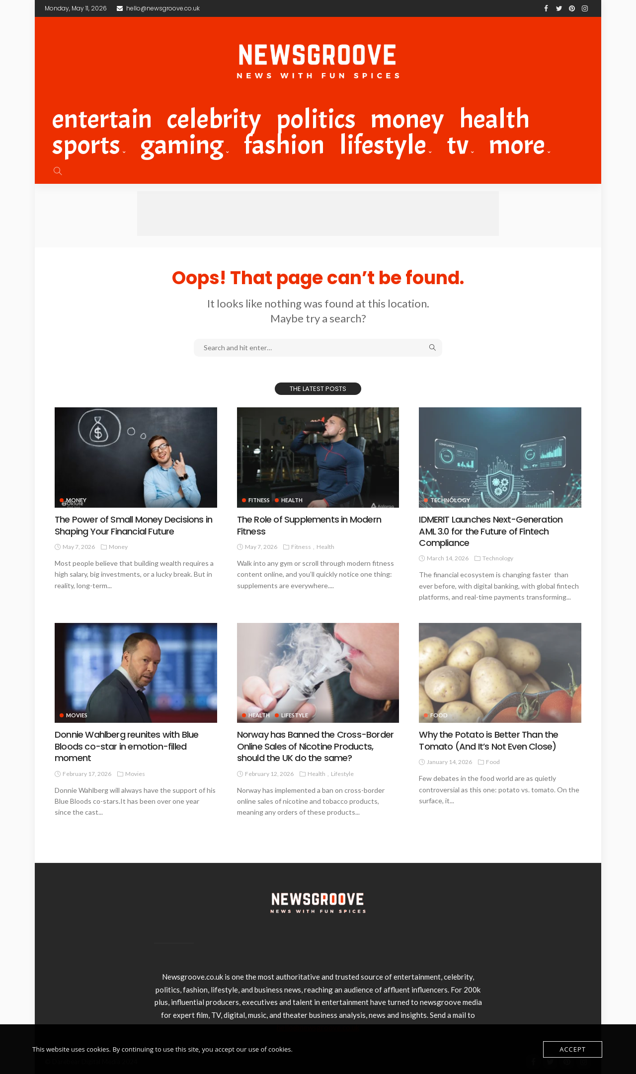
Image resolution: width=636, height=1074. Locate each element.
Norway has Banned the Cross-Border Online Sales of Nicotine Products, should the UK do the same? (315, 746)
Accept (572, 1049)
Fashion (284, 145)
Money (407, 119)
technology (497, 558)
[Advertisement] (318, 213)
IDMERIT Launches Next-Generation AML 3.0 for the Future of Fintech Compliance (490, 531)
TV (458, 145)
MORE (517, 145)
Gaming (182, 145)
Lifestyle (382, 145)
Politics (316, 119)
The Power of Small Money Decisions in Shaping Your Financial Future (133, 525)
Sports (86, 145)
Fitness (259, 500)
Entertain (102, 119)
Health (494, 119)
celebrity (214, 119)
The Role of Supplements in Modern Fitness (309, 525)
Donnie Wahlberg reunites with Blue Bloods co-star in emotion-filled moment (126, 746)
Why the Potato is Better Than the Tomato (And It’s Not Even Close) (488, 740)
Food (493, 762)
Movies (76, 715)
